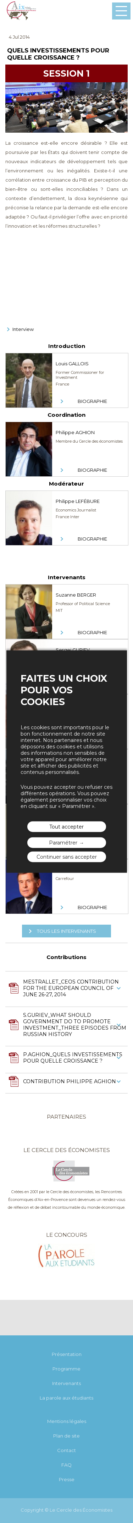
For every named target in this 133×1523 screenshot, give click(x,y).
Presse (66, 1479)
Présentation (67, 1354)
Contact (66, 1450)
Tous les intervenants (66, 931)
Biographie (92, 401)
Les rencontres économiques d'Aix (21, 11)
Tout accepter (66, 826)
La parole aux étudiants (66, 1398)
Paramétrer (63, 842)
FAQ (66, 1465)
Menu (121, 11)
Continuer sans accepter (67, 856)
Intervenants (66, 1383)
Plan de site (66, 1436)
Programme (66, 1369)
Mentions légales (66, 1421)
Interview (23, 329)
